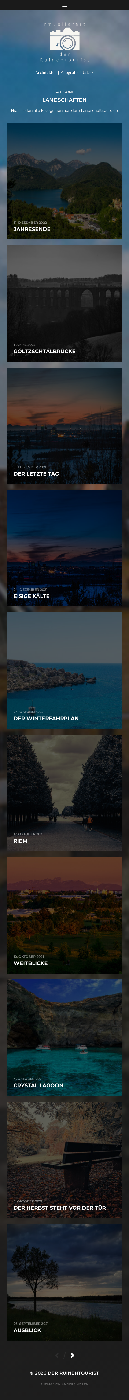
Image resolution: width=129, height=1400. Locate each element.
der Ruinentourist (73, 1373)
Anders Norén (75, 1384)
